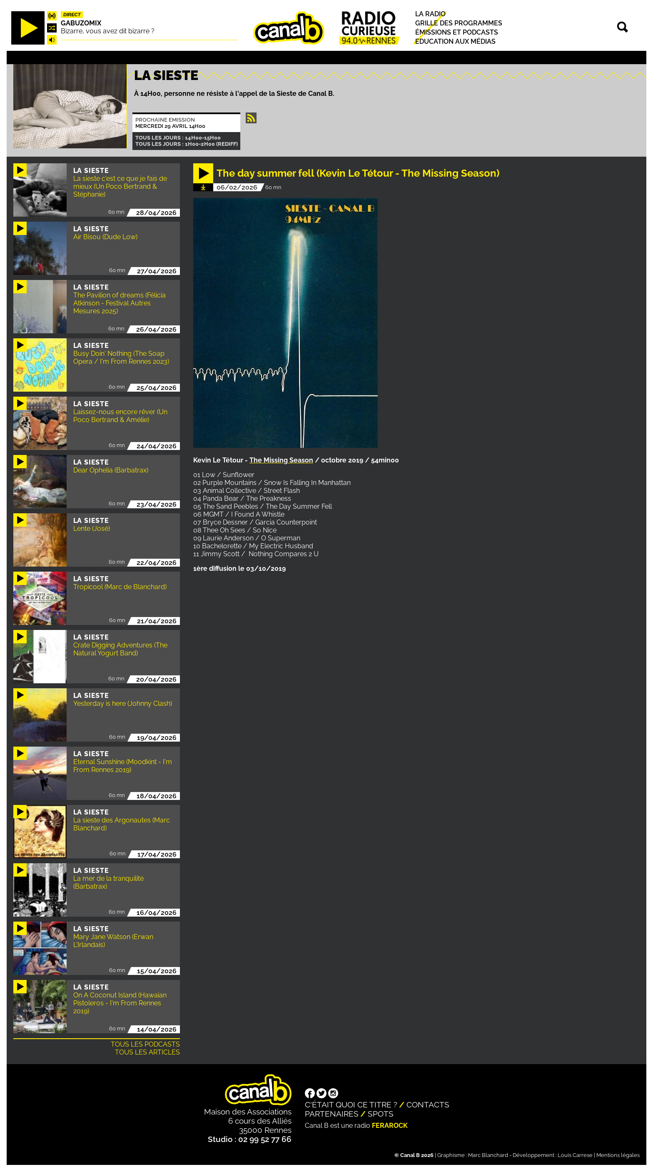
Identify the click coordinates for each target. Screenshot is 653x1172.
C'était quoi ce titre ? (351, 1104)
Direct (72, 14)
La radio (430, 14)
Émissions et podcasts (456, 32)
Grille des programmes (458, 23)
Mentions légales (618, 1155)
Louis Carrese (575, 1155)
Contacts (427, 1104)
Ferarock (390, 1126)
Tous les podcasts (145, 1044)
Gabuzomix (81, 23)
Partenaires (332, 1113)
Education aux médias (455, 42)
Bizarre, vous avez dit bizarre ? (108, 31)
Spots (381, 1113)
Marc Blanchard (488, 1155)
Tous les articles (147, 1052)
